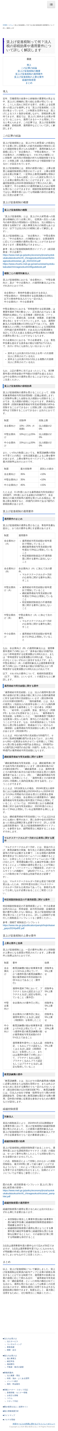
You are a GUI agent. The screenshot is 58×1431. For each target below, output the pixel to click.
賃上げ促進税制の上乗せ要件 (29, 77)
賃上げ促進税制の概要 (29, 71)
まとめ (29, 83)
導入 (29, 65)
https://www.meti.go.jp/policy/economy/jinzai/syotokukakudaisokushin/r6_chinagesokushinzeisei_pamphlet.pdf (29, 1193)
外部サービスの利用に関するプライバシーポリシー (34, 1424)
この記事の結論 (29, 68)
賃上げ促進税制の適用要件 (29, 74)
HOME (5, 25)
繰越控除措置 (29, 80)
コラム (11, 25)
